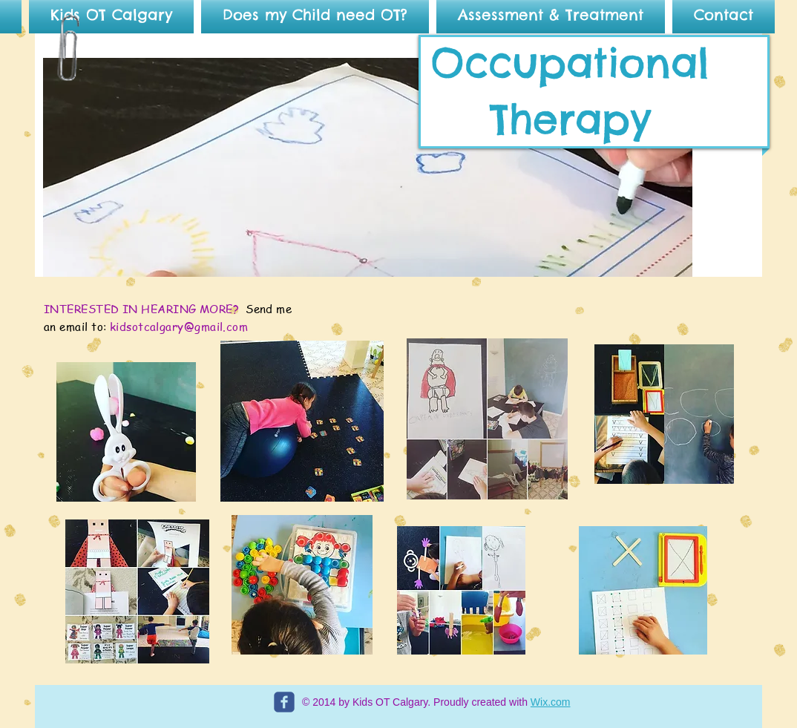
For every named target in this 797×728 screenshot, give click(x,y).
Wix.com (551, 702)
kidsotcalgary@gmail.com (179, 326)
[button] (367, 167)
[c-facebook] (284, 702)
